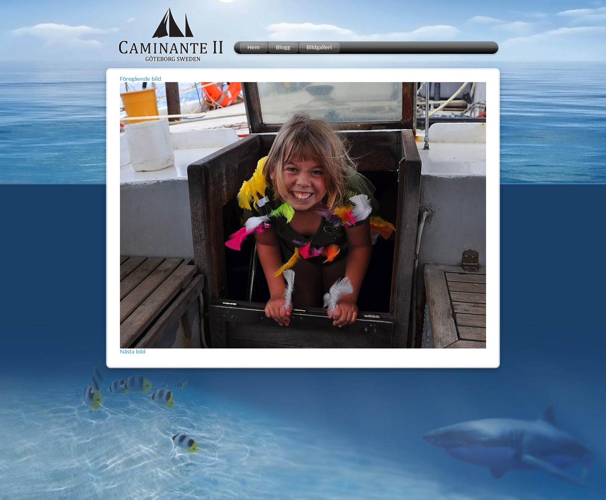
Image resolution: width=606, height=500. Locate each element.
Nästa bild (133, 351)
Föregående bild (140, 78)
